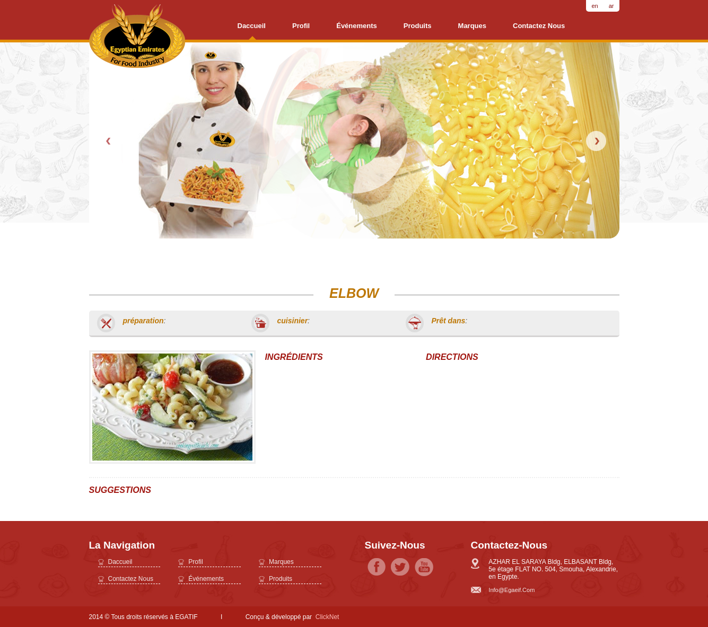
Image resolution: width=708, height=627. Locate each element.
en (594, 6)
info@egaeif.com (511, 590)
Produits (418, 26)
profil (301, 26)
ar (611, 6)
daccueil (252, 26)
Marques (472, 26)
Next (596, 141)
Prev (109, 141)
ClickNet (327, 617)
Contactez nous (539, 26)
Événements (356, 26)
